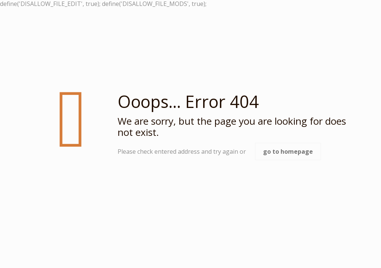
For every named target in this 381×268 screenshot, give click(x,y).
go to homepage (288, 151)
